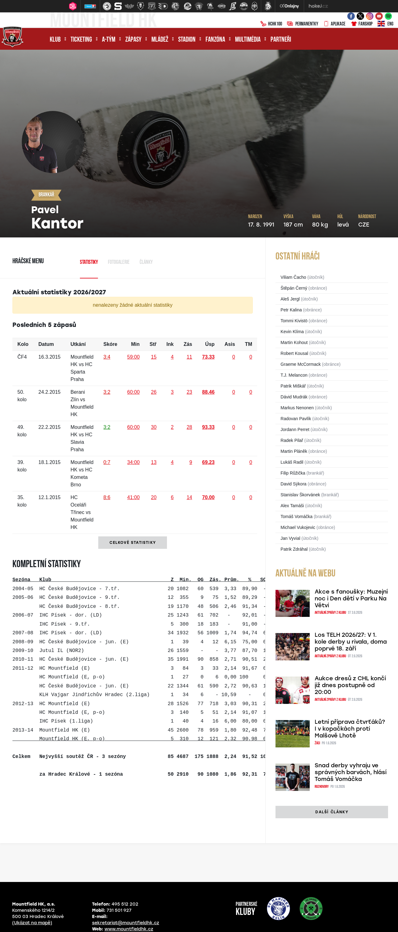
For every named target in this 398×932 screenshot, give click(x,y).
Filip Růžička (292, 473)
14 (189, 497)
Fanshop (361, 24)
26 (154, 392)
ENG (385, 24)
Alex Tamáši (292, 505)
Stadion (187, 40)
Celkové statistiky (132, 542)
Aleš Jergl (289, 298)
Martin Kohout (294, 342)
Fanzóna (215, 40)
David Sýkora (293, 483)
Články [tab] (146, 262)
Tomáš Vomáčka (296, 516)
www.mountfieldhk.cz (128, 929)
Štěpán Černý (293, 288)
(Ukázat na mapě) (32, 922)
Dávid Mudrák (293, 396)
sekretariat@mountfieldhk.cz (125, 922)
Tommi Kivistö (293, 320)
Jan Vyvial (290, 538)
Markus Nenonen (297, 407)
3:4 (107, 357)
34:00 (133, 462)
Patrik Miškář (293, 385)
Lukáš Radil (291, 462)
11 (189, 357)
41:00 (133, 497)
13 (154, 462)
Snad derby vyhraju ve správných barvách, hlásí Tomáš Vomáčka (350, 772)
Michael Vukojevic (297, 527)
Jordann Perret (294, 429)
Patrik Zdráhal (294, 549)
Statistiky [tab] (89, 262)
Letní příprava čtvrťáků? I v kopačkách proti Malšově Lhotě (350, 729)
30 (154, 427)
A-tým (108, 40)
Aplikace (334, 24)
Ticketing (81, 40)
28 (189, 427)
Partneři (281, 40)
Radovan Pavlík (295, 418)
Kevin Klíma (292, 331)
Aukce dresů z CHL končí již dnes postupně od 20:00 (350, 685)
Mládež (159, 40)
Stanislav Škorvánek (300, 494)
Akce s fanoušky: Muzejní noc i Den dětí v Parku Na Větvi (351, 598)
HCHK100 (271, 24)
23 (189, 392)
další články (331, 812)
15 (154, 357)
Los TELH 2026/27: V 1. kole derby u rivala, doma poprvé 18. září (351, 641)
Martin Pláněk (293, 451)
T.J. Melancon (293, 375)
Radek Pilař (291, 440)
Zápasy (133, 40)
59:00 (133, 357)
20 (154, 497)
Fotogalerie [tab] (119, 262)
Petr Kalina (291, 309)
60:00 (133, 392)
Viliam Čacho (293, 277)
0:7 (107, 462)
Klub (55, 40)
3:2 (107, 392)
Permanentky (302, 24)
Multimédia (248, 40)
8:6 (107, 497)
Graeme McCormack (300, 364)
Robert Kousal (294, 353)
